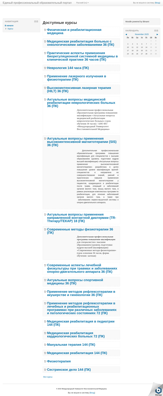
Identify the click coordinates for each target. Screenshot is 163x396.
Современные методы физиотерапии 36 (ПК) (80, 231)
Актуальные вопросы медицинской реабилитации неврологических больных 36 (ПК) (81, 103)
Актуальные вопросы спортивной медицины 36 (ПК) (75, 281)
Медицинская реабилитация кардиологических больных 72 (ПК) (76, 334)
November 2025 (142, 34)
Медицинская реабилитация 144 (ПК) (77, 353)
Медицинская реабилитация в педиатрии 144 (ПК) (80, 323)
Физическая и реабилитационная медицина (74, 31)
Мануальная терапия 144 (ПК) (71, 344)
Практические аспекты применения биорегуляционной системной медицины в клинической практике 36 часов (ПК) (82, 56)
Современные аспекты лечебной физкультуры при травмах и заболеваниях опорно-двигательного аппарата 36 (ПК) (82, 268)
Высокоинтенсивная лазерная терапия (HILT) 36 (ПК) (79, 89)
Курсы (10, 29)
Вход (157, 3)
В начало (9, 25)
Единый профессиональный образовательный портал (37, 2)
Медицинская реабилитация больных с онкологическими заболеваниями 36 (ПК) (80, 43)
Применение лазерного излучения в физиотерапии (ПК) (76, 78)
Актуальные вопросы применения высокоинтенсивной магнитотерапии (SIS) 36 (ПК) (81, 142)
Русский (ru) (82, 3)
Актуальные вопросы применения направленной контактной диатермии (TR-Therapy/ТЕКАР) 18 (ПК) (81, 218)
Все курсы (47, 377)
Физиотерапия (59, 361)
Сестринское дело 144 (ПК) (69, 369)
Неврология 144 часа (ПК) (68, 68)
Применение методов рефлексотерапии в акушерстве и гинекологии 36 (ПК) (81, 293)
